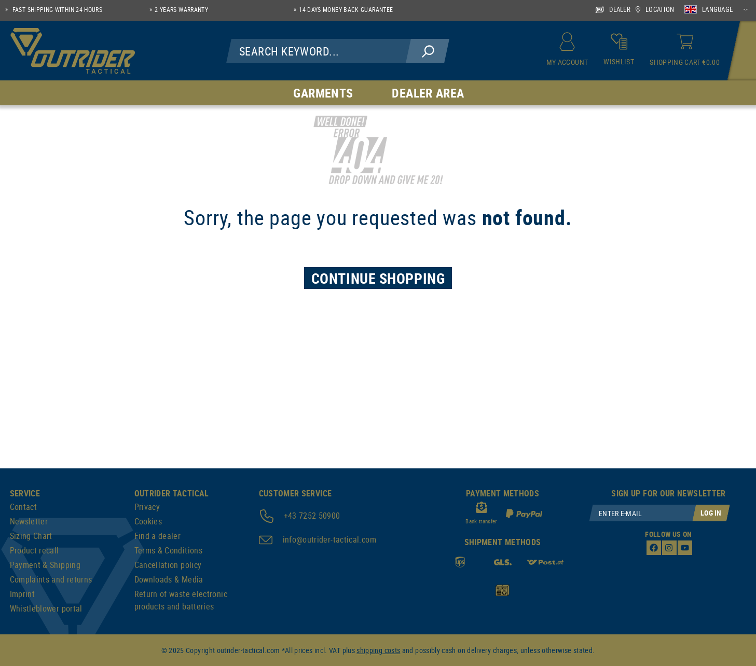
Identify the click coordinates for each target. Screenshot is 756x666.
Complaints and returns (51, 579)
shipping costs (378, 650)
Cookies (148, 521)
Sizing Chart (31, 536)
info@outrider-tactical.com (329, 539)
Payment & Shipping (45, 565)
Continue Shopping (378, 278)
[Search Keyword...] (319, 51)
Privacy (147, 506)
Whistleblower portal (46, 608)
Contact (23, 506)
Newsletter (29, 521)
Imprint (22, 594)
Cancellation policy (168, 565)
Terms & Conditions (168, 550)
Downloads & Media (168, 579)
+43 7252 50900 (312, 515)
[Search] (427, 51)
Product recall (34, 550)
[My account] (567, 51)
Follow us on (668, 534)
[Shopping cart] (685, 51)
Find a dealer (157, 536)
